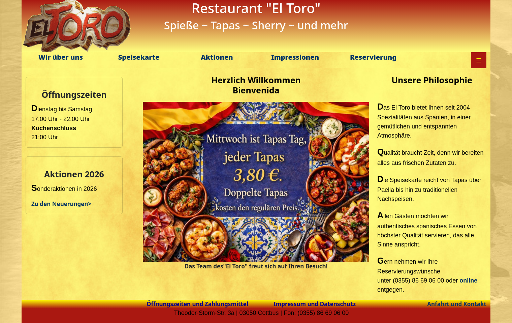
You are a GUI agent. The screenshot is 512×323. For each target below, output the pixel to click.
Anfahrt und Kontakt (456, 304)
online (468, 280)
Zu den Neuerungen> (61, 204)
